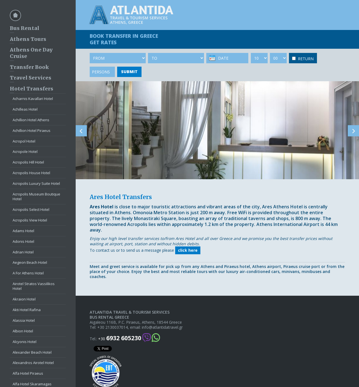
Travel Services (30, 77)
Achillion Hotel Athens (31, 119)
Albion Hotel (23, 331)
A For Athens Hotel (28, 273)
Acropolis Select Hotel (31, 209)
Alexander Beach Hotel (32, 352)
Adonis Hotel (23, 241)
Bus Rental (24, 28)
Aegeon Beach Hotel (30, 262)
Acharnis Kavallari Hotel (33, 98)
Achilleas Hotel (25, 109)
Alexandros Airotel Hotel (33, 362)
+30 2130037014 (112, 327)
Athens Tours (28, 39)
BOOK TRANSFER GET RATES (124, 39)
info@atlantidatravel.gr (162, 327)
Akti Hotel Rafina (27, 309)
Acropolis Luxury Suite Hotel (36, 183)
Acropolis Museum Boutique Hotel (36, 196)
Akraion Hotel (24, 299)
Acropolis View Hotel (30, 220)
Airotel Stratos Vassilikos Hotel (34, 286)
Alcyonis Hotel (24, 341)
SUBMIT (129, 71)
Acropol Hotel (24, 141)
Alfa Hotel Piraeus (28, 373)
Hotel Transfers (31, 88)
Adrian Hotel (23, 252)
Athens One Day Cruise (31, 52)
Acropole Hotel (25, 151)
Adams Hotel (23, 230)
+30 (119, 338)
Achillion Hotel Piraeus (31, 130)
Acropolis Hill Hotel (28, 162)
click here (188, 250)
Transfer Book (29, 67)
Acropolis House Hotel (31, 172)
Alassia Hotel (24, 320)
